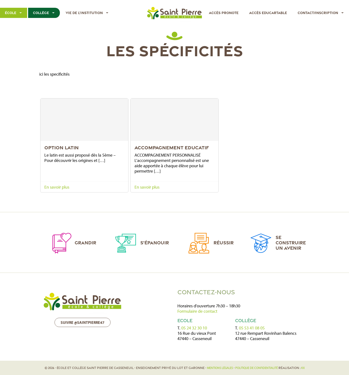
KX (303, 368)
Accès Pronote (223, 13)
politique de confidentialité (256, 368)
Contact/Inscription (318, 13)
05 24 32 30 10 (194, 328)
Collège (41, 13)
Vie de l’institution (84, 13)
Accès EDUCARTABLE (268, 13)
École (10, 13)
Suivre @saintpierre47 (82, 322)
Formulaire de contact (197, 311)
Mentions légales (220, 368)
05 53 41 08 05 (252, 328)
